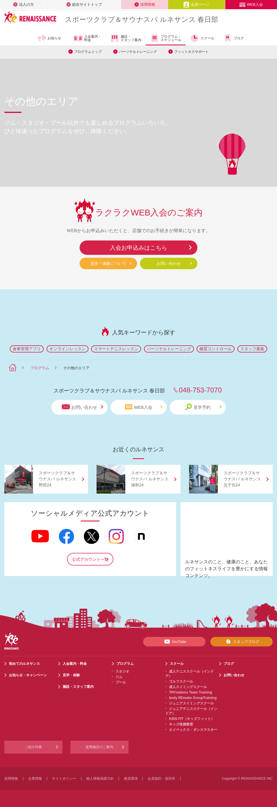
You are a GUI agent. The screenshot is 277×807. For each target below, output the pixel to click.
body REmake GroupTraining (192, 698)
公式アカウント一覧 (90, 559)
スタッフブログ (241, 641)
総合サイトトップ (84, 4)
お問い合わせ (169, 263)
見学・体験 (71, 675)
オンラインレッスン (67, 348)
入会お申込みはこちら (138, 247)
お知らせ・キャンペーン (28, 675)
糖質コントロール (215, 348)
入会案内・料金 (87, 38)
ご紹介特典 (33, 747)
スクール (202, 38)
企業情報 (35, 779)
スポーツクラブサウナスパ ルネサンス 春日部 (141, 19)
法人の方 (23, 4)
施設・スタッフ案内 (125, 38)
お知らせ (49, 38)
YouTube (174, 641)
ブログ (233, 38)
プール (121, 682)
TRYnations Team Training (190, 692)
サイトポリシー (64, 779)
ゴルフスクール (181, 681)
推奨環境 (131, 779)
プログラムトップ (88, 52)
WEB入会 (251, 4)
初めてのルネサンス (24, 664)
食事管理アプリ (27, 348)
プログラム (39, 368)
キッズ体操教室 (181, 724)
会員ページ (196, 4)
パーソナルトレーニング (138, 52)
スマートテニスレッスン (116, 348)
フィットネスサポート (191, 52)
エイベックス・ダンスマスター (193, 730)
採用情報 (144, 4)
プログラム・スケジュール (165, 38)
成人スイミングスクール (188, 687)
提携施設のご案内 (99, 747)
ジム (119, 677)
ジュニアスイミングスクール (191, 703)
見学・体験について (108, 263)
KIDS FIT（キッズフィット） (191, 719)
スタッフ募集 (252, 348)
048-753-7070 (200, 390)
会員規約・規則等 (161, 779)
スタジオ (122, 671)
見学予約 (203, 407)
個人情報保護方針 (100, 779)
